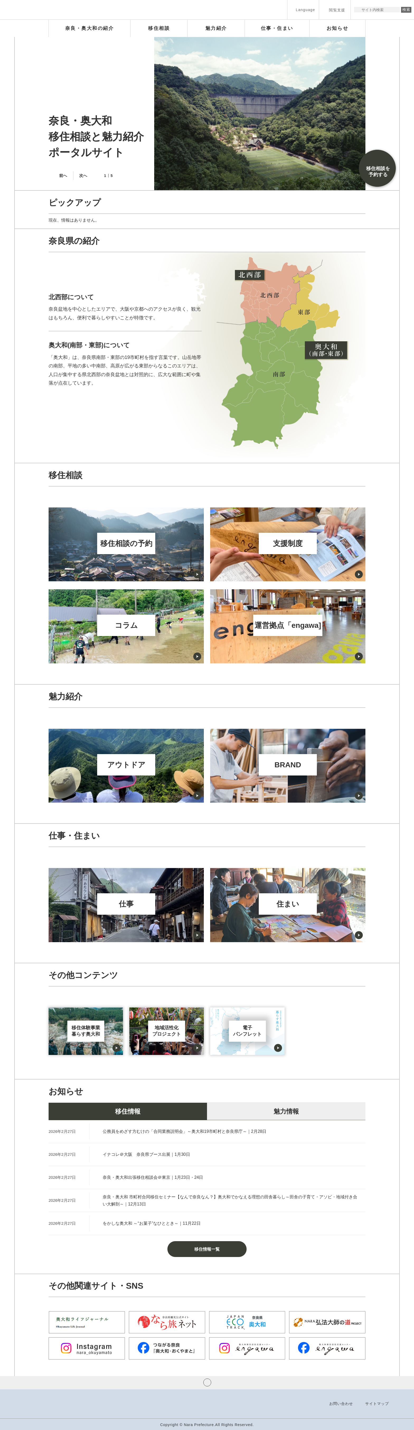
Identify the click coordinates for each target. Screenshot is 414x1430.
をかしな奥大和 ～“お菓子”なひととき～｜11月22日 (152, 1223)
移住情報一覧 (207, 1249)
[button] (303, 9)
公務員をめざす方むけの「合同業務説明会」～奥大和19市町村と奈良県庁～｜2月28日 (185, 1131)
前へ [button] (63, 175)
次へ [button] (83, 175)
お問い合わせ (341, 1403)
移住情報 (127, 1111)
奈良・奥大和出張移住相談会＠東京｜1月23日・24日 (153, 1177)
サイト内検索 (358, 9)
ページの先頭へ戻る (207, 1382)
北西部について (71, 297)
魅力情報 (286, 1111)
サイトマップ (377, 1403)
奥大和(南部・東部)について (89, 345)
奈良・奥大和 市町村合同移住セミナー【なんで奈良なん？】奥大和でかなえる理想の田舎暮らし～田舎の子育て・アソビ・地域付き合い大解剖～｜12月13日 (230, 1200)
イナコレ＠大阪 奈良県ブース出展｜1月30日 (146, 1154)
